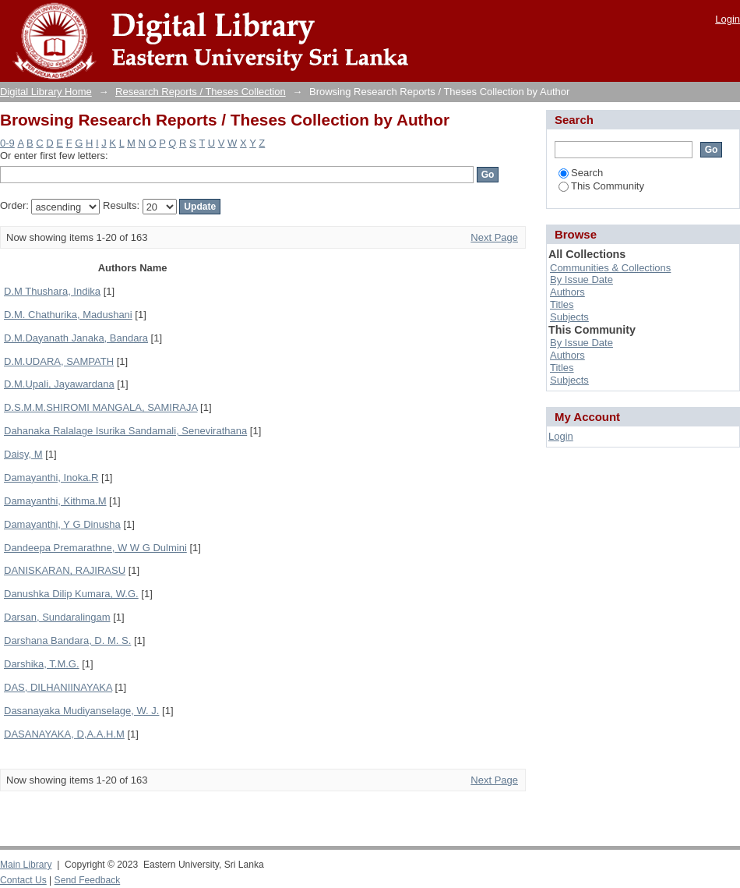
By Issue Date (581, 279)
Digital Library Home (46, 91)
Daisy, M (23, 454)
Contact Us (23, 880)
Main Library (25, 864)
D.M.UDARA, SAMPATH (59, 361)
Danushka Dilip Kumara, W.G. (71, 594)
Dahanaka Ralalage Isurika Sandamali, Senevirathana (125, 431)
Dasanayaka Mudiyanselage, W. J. (81, 710)
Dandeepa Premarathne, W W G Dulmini (95, 548)
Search (581, 173)
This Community (601, 186)
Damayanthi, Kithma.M (55, 501)
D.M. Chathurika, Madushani (68, 314)
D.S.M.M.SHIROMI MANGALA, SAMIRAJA (100, 407)
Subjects (569, 317)
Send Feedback (88, 880)
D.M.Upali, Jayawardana (59, 384)
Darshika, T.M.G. (41, 664)
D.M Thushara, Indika (52, 291)
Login (727, 19)
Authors (567, 292)
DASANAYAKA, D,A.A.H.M (64, 734)
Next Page (494, 237)
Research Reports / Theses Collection (200, 91)
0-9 (7, 143)
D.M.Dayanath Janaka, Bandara (76, 338)
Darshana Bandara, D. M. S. (67, 640)
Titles (562, 304)
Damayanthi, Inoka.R (51, 477)
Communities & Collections (610, 268)
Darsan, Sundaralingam (57, 617)
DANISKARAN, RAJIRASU (64, 570)
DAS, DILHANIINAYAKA (58, 687)
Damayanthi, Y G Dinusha (62, 524)
